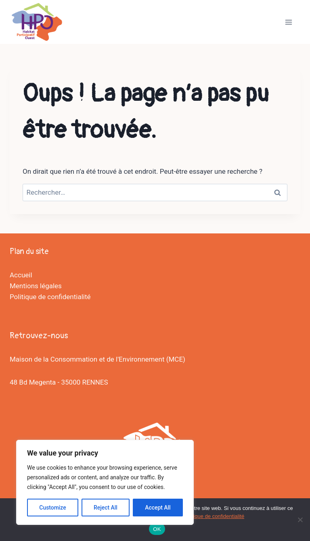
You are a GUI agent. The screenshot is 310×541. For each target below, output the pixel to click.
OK (157, 529)
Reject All (105, 507)
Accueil (21, 275)
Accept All (158, 507)
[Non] (300, 520)
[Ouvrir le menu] (288, 22)
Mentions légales (36, 286)
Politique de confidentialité (50, 297)
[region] (105, 482)
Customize (52, 507)
